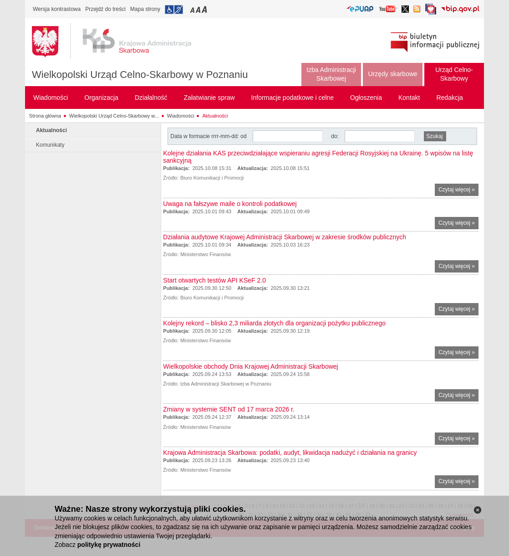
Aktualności (215, 115)
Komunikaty (50, 145)
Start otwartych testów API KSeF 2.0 (214, 280)
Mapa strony (145, 9)
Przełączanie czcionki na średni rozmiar (199, 9)
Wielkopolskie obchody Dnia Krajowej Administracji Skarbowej (250, 366)
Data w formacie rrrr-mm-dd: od (209, 136)
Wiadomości (180, 115)
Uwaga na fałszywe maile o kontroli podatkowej (229, 203)
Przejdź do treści (105, 9)
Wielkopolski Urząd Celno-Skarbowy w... (114, 115)
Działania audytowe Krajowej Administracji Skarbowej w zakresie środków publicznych (284, 237)
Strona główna (45, 115)
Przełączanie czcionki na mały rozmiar (193, 9)
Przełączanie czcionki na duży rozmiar (205, 9)
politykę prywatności (108, 544)
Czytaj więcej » (458, 190)
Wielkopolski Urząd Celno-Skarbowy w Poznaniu (140, 74)
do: (335, 136)
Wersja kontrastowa (57, 9)
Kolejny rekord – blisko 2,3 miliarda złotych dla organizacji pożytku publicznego (274, 323)
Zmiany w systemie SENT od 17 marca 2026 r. (228, 409)
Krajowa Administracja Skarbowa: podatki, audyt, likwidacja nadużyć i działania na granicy (290, 452)
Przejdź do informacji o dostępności (174, 9)
